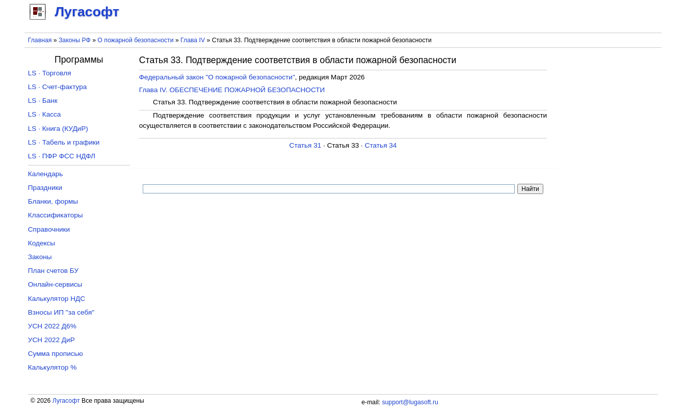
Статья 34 (381, 145)
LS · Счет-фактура (57, 87)
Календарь (45, 174)
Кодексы (41, 243)
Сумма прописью (55, 353)
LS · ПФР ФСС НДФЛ (61, 156)
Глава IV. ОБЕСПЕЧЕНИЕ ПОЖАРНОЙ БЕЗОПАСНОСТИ (232, 90)
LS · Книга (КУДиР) (58, 128)
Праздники (45, 187)
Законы (40, 257)
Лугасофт (66, 400)
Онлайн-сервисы (55, 284)
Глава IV (192, 40)
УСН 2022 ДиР (51, 340)
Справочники (49, 229)
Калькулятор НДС (56, 298)
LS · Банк (43, 100)
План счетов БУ (53, 270)
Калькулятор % (52, 367)
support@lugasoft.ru (410, 402)
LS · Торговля (49, 73)
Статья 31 (305, 145)
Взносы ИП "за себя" (61, 312)
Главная (40, 40)
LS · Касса (44, 114)
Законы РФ (75, 40)
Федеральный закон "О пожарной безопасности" (217, 77)
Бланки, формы (53, 201)
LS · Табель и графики (64, 142)
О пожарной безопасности (135, 40)
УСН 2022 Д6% (52, 326)
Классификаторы (55, 215)
